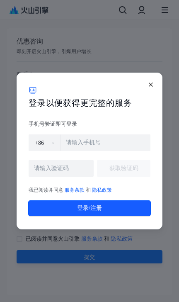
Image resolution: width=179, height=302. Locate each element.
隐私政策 (102, 190)
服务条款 (75, 190)
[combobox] (45, 142)
